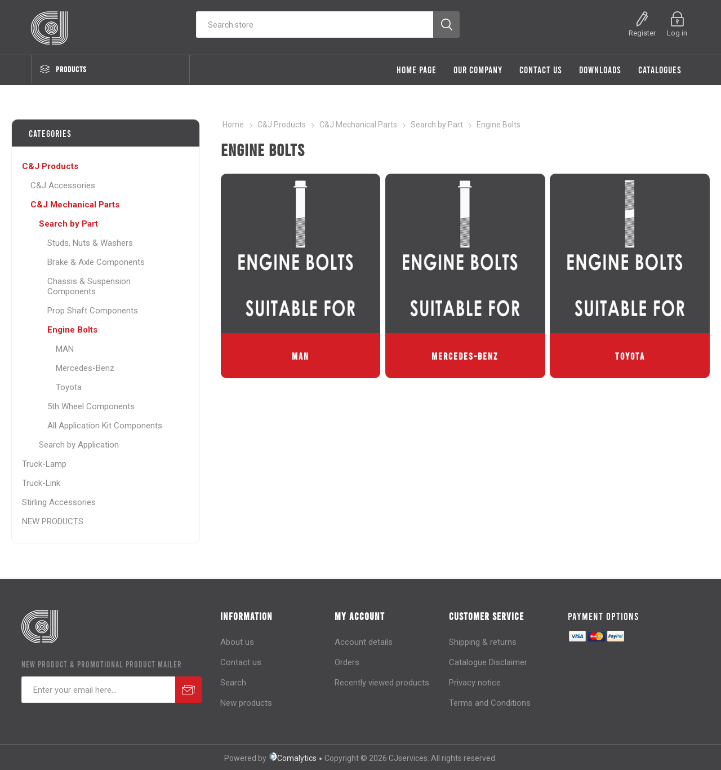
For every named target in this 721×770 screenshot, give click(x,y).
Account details (364, 642)
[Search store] (314, 24)
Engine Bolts (72, 330)
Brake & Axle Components (96, 262)
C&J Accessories (62, 185)
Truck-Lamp (44, 464)
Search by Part (68, 224)
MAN (300, 355)
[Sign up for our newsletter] (98, 689)
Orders (347, 662)
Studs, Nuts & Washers (90, 243)
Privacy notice (475, 683)
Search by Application (79, 445)
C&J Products (50, 166)
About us (237, 642)
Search (233, 683)
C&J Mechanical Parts (74, 205)
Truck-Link (41, 483)
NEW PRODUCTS (52, 521)
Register (642, 33)
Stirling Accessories (59, 502)
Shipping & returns (483, 642)
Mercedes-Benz (465, 355)
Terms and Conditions (490, 703)
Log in (677, 33)
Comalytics (292, 758)
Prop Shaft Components (92, 311)
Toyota (630, 355)
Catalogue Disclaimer (488, 662)
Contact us (240, 662)
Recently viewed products (382, 683)
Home (233, 124)
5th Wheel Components (91, 406)
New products (246, 703)
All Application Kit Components (104, 426)
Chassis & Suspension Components (89, 286)
